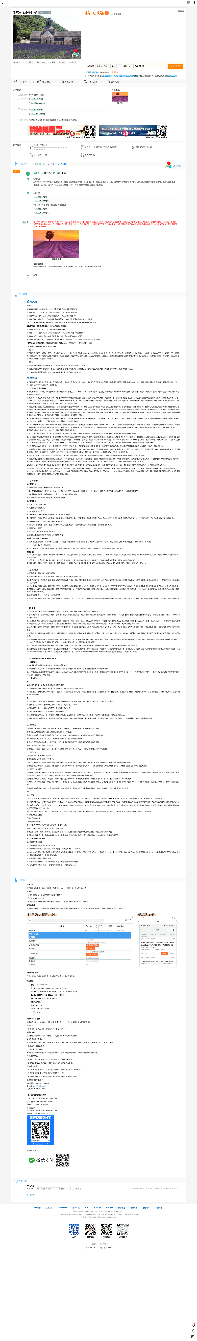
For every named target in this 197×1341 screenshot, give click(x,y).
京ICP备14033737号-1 (115, 1211)
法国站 (81, 1211)
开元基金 (109, 1208)
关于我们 (37, 1208)
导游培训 (146, 1208)
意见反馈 (107, 1248)
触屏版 (93, 1244)
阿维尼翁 (47, 173)
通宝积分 (97, 1208)
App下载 (103, 1244)
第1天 (16, 171)
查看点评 (181, 11)
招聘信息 (121, 1208)
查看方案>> (172, 76)
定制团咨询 (123, 1231)
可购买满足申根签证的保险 (124, 76)
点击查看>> (107, 76)
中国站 (86, 1211)
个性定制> (114, 72)
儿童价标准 (139, 66)
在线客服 (78, 1189)
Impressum (62, 1208)
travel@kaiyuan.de (39, 1086)
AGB (87, 1208)
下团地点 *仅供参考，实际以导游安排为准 (49, 205)
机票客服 (106, 1231)
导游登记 (133, 1208)
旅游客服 (90, 1231)
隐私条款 (76, 1208)
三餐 (35, 275)
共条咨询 (30, 1195)
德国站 (75, 1211)
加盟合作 (158, 1208)
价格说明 (117, 14)
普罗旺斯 (62, 173)
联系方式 (49, 1208)
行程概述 (36, 179)
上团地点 (36, 193)
